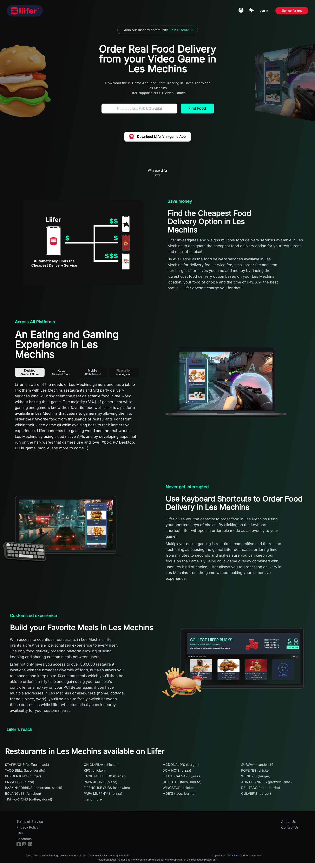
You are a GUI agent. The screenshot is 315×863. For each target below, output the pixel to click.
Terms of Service (30, 821)
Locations (24, 839)
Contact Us (289, 827)
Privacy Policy (28, 827)
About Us (288, 821)
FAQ (20, 833)
